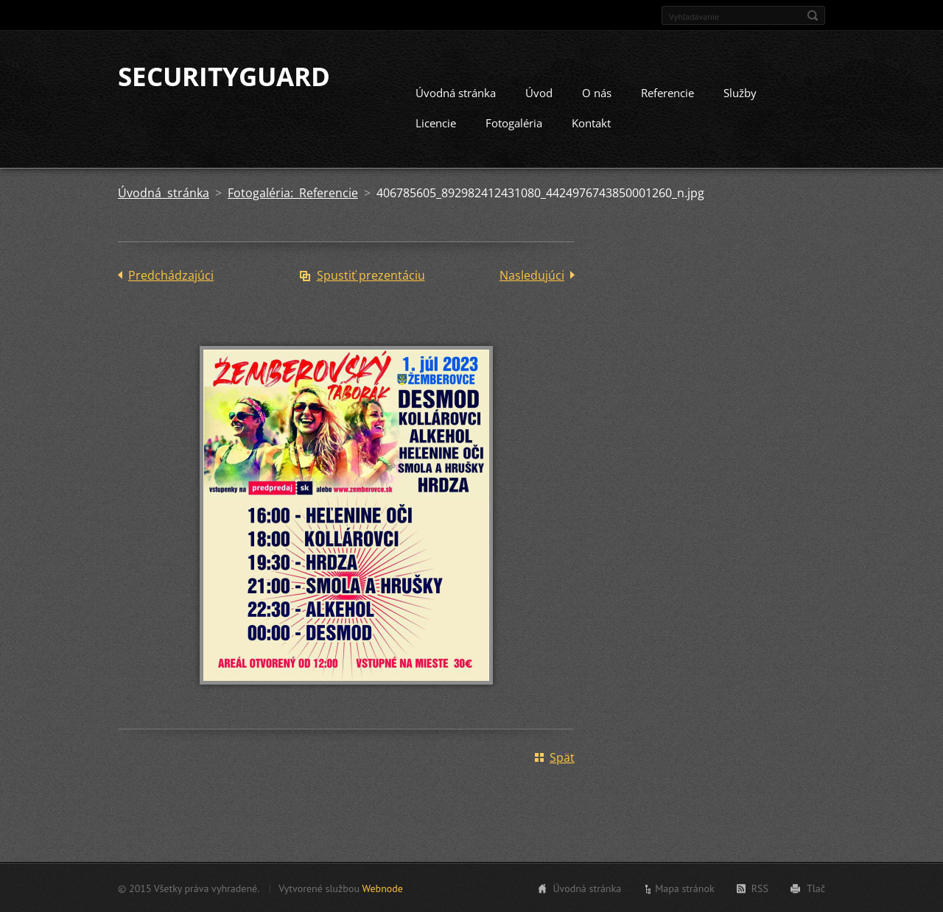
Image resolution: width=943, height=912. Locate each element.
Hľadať (812, 15)
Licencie (436, 122)
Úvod (539, 92)
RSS (759, 887)
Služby (740, 92)
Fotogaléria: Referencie (293, 192)
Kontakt (591, 122)
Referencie (667, 92)
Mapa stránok (685, 887)
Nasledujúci (531, 274)
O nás (596, 92)
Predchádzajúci (171, 274)
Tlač (816, 887)
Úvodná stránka (456, 92)
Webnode (382, 887)
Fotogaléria (513, 122)
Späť (562, 757)
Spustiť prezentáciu (371, 274)
